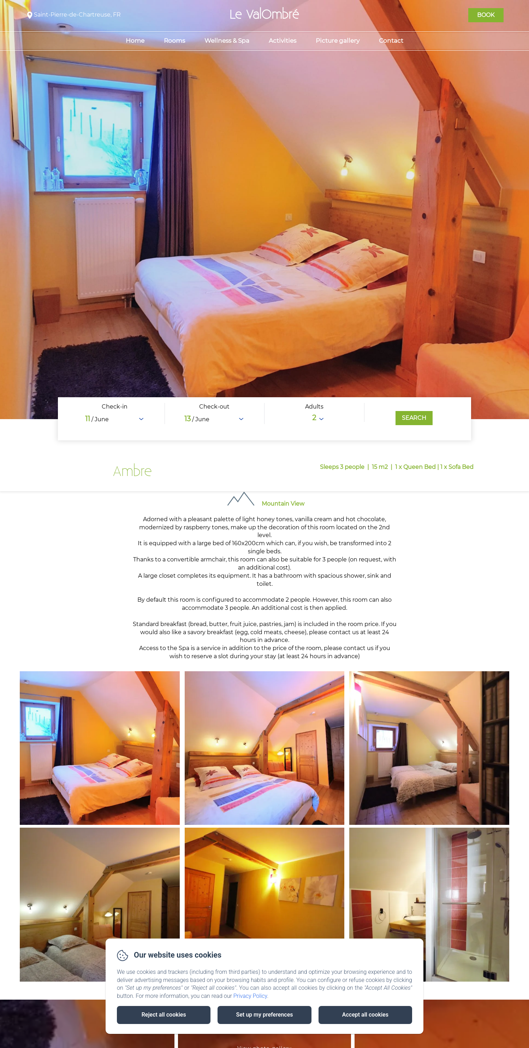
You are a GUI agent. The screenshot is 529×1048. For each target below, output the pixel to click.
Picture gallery (337, 40)
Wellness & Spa (226, 40)
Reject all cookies (164, 1014)
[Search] (414, 418)
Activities (282, 40)
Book (485, 15)
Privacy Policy (250, 996)
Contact (391, 40)
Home (135, 40)
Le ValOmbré (264, 15)
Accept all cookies (365, 1014)
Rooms (174, 40)
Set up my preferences (264, 1014)
